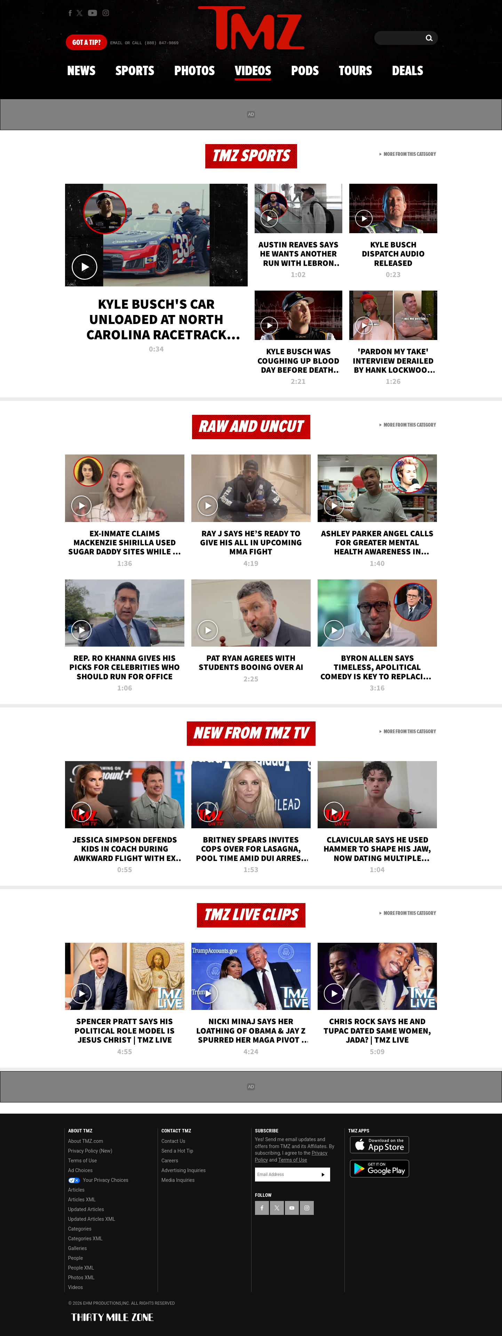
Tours (355, 71)
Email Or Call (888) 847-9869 (144, 43)
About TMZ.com (85, 1141)
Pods (305, 71)
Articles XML (82, 1199)
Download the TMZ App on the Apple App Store (379, 1145)
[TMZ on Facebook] (70, 13)
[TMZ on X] (80, 13)
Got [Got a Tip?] (86, 42)
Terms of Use (82, 1160)
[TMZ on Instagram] (106, 13)
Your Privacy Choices (98, 1180)
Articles (76, 1190)
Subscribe (323, 1174)
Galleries (77, 1248)
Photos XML (81, 1277)
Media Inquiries (177, 1180)
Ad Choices (80, 1170)
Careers (169, 1160)
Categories (79, 1229)
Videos (253, 71)
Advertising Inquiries (183, 1170)
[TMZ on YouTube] (292, 1208)
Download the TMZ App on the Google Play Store (379, 1169)
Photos (194, 71)
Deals (407, 71)
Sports (134, 71)
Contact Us (173, 1141)
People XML (81, 1268)
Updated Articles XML (91, 1219)
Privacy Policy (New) (90, 1151)
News (81, 71)
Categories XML (85, 1238)
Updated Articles (86, 1209)
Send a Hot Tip (177, 1151)
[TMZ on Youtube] (92, 13)
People (75, 1258)
